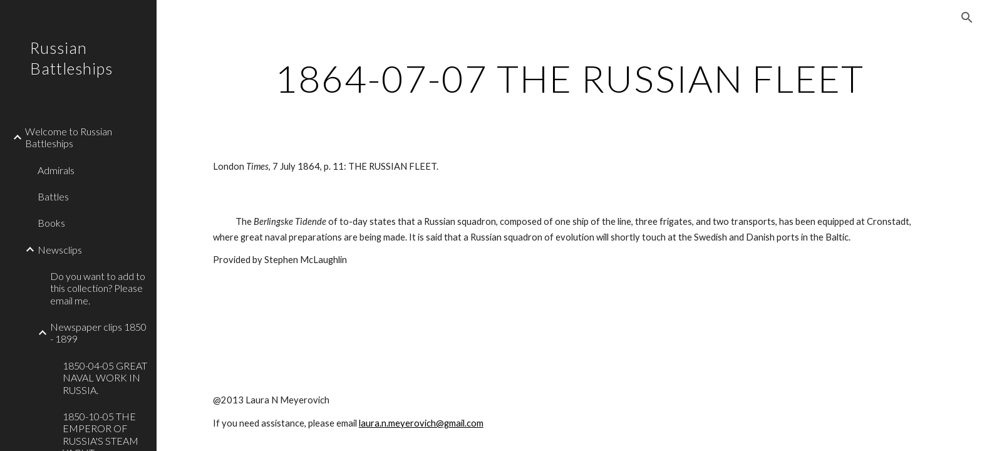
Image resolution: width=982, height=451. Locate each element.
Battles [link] (53, 196)
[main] (569, 78)
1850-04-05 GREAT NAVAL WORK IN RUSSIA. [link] (105, 378)
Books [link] (51, 223)
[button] (967, 18)
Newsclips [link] (60, 250)
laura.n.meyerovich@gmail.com (421, 423)
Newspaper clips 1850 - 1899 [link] (98, 333)
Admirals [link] (56, 170)
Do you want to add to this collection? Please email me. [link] (97, 288)
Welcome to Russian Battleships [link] (68, 137)
